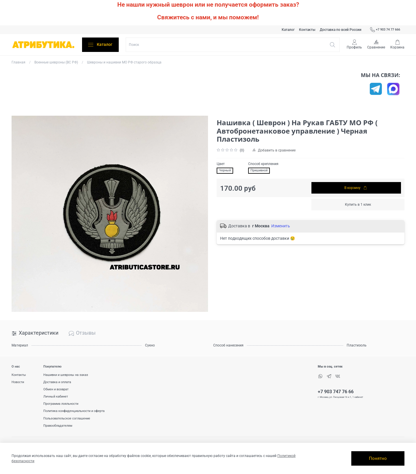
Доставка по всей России (340, 30)
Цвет (221, 164)
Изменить (280, 226)
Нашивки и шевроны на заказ (65, 375)
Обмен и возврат (55, 389)
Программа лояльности (60, 404)
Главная (18, 62)
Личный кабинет (55, 396)
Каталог (288, 30)
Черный (225, 170)
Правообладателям (57, 426)
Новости (18, 382)
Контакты (307, 30)
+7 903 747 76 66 (336, 391)
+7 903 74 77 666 (385, 29)
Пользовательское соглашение (66, 418)
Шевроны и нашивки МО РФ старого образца (124, 62)
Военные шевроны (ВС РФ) (56, 62)
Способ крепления (263, 164)
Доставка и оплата (57, 382)
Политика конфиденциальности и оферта (74, 411)
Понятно (378, 458)
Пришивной (259, 170)
